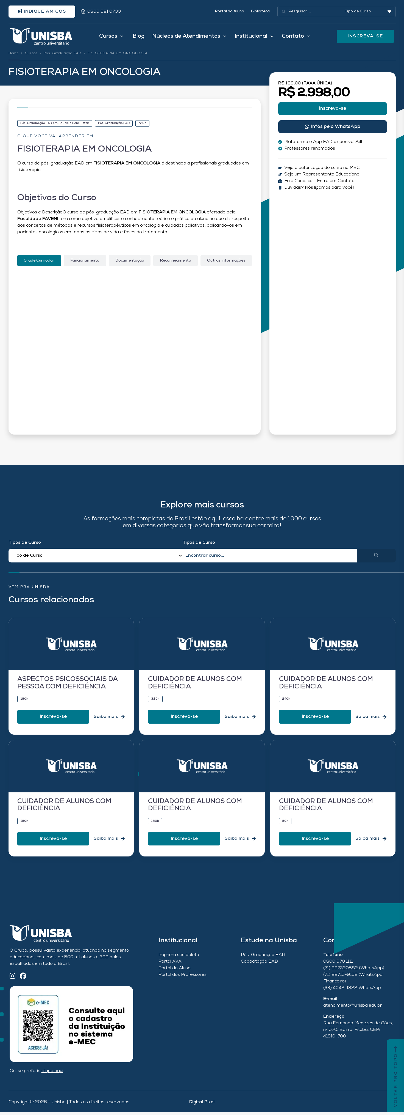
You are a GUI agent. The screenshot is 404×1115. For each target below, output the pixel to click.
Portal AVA (170, 964)
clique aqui (52, 1074)
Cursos (31, 56)
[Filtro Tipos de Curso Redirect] (96, 558)
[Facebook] (23, 980)
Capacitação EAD (259, 964)
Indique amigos (44, 11)
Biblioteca (260, 12)
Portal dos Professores (182, 978)
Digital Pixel (201, 1105)
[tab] (39, 263)
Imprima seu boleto (178, 958)
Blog (138, 38)
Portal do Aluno (229, 12)
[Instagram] (12, 980)
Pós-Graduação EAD (63, 56)
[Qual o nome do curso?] (270, 559)
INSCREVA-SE (366, 38)
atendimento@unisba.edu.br (352, 1008)
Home (14, 56)
